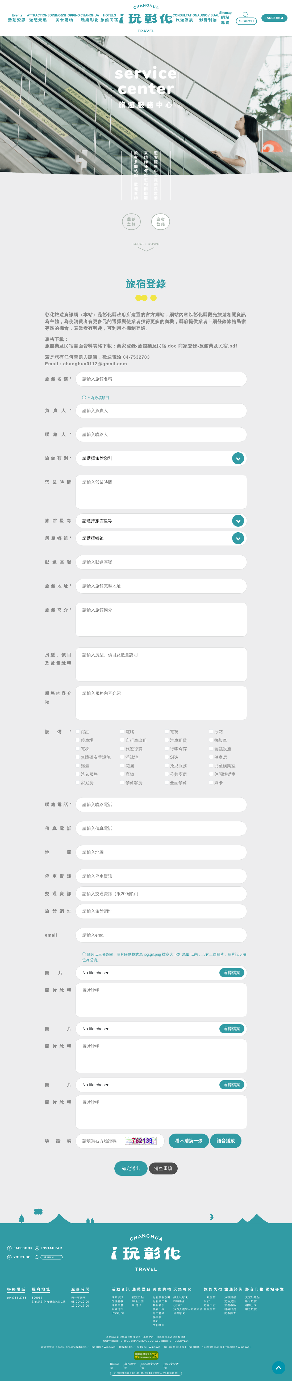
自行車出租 (136, 740)
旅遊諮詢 (234, 1289)
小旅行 (177, 1305)
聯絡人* (58, 434)
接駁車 (220, 740)
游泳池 (132, 757)
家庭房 (87, 782)
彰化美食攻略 (161, 1297)
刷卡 (218, 782)
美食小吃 (159, 1309)
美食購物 (162, 1289)
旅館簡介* (58, 610)
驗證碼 (58, 1141)
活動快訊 (117, 1297)
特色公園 (138, 1301)
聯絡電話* (58, 804)
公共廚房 (178, 774)
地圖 (58, 852)
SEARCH (246, 21)
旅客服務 (230, 1297)
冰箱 (218, 732)
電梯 (85, 749)
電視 (174, 732)
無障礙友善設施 (96, 757)
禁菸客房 (134, 782)
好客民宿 (210, 1305)
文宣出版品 (252, 1297)
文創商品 (159, 1325)
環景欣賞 (251, 1309)
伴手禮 (157, 1317)
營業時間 (58, 482)
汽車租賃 (178, 740)
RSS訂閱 (118, 1313)
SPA (174, 757)
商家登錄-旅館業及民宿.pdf (207, 346)
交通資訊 (58, 893)
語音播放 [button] (226, 1140)
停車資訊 (58, 876)
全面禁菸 (178, 782)
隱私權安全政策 (150, 1365)
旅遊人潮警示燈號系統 (188, 1309)
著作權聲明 (130, 1365)
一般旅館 (210, 1297)
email (51, 935)
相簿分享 (251, 1305)
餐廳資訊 (159, 1305)
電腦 (130, 732)
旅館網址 (58, 911)
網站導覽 (275, 1289)
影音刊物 (254, 1289)
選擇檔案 (231, 972)
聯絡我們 (230, 1309)
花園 (130, 766)
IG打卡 (136, 1305)
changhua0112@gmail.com (95, 363)
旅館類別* (58, 458)
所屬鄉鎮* (58, 538)
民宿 (207, 1301)
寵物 (130, 774)
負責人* (58, 410)
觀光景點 (138, 1297)
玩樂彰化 (183, 1289)
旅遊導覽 (134, 749)
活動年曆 (117, 1305)
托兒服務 (178, 766)
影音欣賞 (251, 1301)
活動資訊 (121, 1289)
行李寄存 (178, 749)
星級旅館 (210, 1309)
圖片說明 (58, 990)
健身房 (220, 757)
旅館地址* (58, 586)
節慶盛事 (117, 1301)
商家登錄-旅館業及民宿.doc (147, 346)
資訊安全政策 (171, 1365)
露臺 (85, 766)
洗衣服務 (89, 774)
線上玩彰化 (180, 1297)
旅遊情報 (117, 1309)
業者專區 (230, 1305)
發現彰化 (179, 1313)
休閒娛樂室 (225, 774)
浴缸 (85, 732)
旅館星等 (58, 520)
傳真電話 (58, 828)
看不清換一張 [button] (188, 1140)
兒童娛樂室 (225, 766)
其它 (156, 1321)
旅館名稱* (58, 379)
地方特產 (159, 1313)
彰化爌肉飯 (160, 1301)
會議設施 (222, 749)
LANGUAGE (274, 18)
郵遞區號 (58, 562)
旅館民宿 (213, 1289)
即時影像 (179, 1301)
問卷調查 (230, 1313)
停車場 (87, 740)
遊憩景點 (141, 1289)
